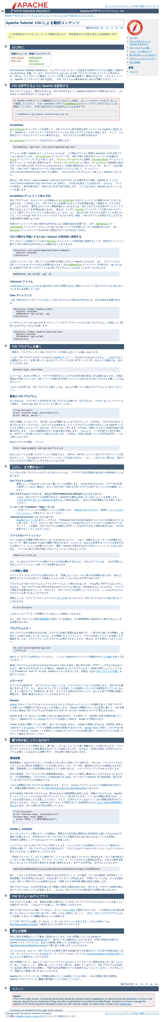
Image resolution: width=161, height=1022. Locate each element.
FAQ (136, 6)
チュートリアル (24, 285)
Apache (8, 15)
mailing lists (125, 1004)
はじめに (134, 38)
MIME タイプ (62, 357)
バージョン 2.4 (60, 15)
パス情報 (107, 656)
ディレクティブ (124, 6)
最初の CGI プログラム (23, 396)
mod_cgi (16, 60)
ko (122, 28)
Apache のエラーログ (85, 510)
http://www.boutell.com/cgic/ (24, 924)
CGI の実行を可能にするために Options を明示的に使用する (45, 236)
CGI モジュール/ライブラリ (143, 58)
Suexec (14, 700)
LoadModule (71, 103)
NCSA (45, 953)
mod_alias (17, 57)
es (107, 28)
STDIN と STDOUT (21, 829)
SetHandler (17, 227)
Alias (13, 159)
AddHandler (36, 57)
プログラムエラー (20, 628)
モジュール (110, 6)
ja (116, 28)
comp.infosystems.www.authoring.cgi (28, 939)
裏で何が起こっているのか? (143, 55)
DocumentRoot (100, 159)
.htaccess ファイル (21, 281)
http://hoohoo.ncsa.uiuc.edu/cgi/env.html (65, 788)
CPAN (71, 910)
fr (112, 28)
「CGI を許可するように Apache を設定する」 (40, 500)
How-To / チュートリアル (81, 15)
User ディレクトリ (21, 295)
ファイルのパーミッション (25, 535)
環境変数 (44, 619)
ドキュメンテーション (40, 15)
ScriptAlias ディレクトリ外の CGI (30, 196)
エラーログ (16, 680)
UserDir (80, 209)
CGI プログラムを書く (140, 48)
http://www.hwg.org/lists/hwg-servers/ (28, 945)
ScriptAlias (36, 64)
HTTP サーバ (21, 15)
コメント (134, 71)
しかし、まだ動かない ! (141, 51)
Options (34, 60)
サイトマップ (152, 6)
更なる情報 (135, 62)
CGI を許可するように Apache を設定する (140, 42)
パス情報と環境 (19, 570)
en (102, 28)
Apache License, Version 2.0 (29, 1016)
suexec (13, 704)
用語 (142, 6)
